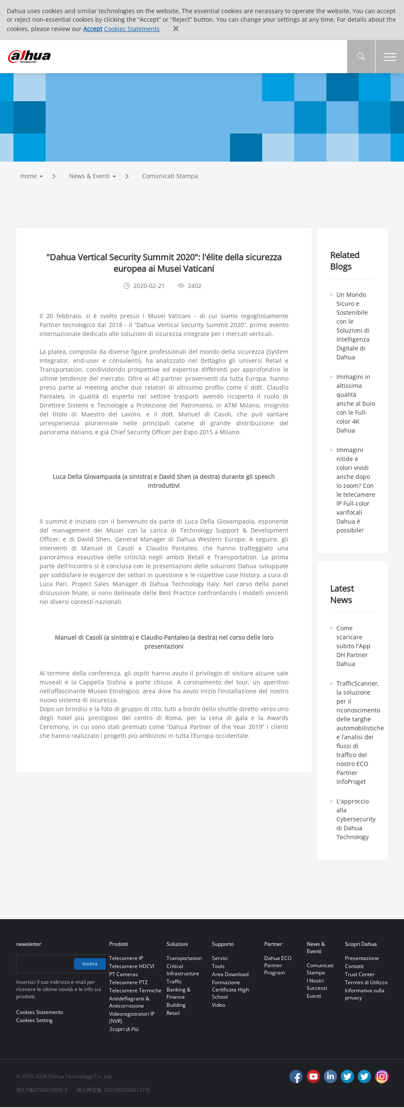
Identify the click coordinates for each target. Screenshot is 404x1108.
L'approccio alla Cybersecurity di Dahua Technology (356, 820)
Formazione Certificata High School (230, 990)
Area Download (230, 975)
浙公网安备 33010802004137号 (113, 1090)
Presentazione (362, 959)
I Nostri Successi (317, 985)
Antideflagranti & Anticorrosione (129, 1003)
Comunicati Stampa (170, 177)
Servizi (220, 959)
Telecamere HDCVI (131, 967)
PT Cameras (123, 975)
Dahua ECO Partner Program (277, 966)
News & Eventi (89, 177)
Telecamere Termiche (135, 991)
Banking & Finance (179, 994)
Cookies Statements (132, 29)
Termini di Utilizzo (366, 983)
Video (218, 1005)
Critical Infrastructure (183, 970)
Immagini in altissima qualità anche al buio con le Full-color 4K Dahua (355, 404)
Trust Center (360, 975)
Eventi (314, 996)
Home (28, 177)
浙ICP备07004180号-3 (42, 1090)
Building (176, 1005)
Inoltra (88, 964)
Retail (173, 1013)
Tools (218, 967)
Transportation (184, 959)
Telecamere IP (126, 959)
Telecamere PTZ (128, 983)
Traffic (174, 982)
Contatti (354, 967)
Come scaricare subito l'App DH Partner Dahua (353, 647)
